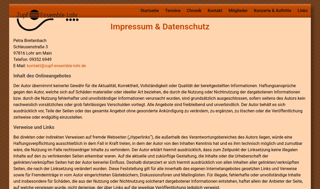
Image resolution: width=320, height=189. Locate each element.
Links (303, 10)
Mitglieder (238, 10)
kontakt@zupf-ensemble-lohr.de (56, 65)
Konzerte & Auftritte (272, 10)
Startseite (149, 10)
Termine (172, 10)
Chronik (194, 10)
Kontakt (215, 10)
